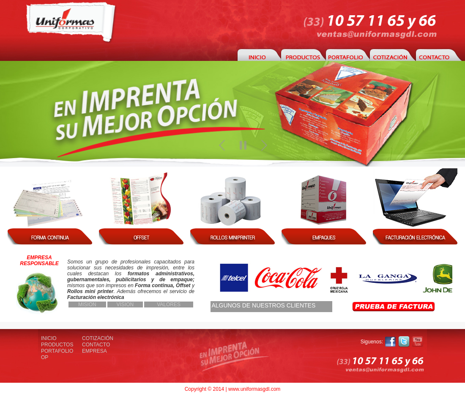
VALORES (169, 304)
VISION (125, 304)
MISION (87, 304)
